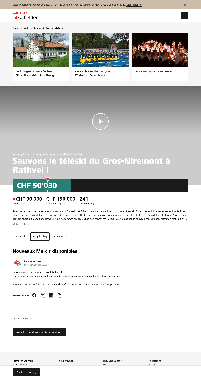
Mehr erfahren (134, 4)
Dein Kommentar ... (23, 318)
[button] (184, 15)
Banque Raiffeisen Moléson (66, 154)
